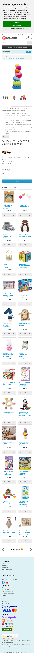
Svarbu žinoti (5, 565)
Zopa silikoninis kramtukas (8, 413)
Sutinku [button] (17, 22)
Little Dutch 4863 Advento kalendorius (8, 295)
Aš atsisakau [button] (17, 25)
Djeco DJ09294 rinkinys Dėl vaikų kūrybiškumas (24, 296)
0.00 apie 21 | (17, 47)
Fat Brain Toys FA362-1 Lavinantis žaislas (24, 503)
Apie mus (4, 563)
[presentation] (3, 549)
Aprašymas (6, 104)
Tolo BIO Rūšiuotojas (7, 502)
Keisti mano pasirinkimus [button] (17, 28)
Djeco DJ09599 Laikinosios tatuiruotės (24, 384)
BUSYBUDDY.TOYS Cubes (9, 442)
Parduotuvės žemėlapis (8, 593)
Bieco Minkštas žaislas (24, 324)
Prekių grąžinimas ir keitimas (9, 579)
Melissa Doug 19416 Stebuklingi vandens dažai (8, 474)
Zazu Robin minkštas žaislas (9, 531)
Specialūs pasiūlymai (7, 591)
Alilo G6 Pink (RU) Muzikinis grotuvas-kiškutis (8, 355)
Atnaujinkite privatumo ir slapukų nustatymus (14, 652)
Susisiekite (4, 577)
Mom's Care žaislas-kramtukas (7, 325)
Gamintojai (5, 587)
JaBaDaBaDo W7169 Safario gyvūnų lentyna (24, 532)
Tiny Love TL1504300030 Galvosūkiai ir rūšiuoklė (24, 266)
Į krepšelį (17, 181)
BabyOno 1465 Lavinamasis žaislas (24, 443)
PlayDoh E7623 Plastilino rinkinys (24, 473)
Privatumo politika (7, 571)
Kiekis (3, 173)
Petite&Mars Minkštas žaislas (25, 235)
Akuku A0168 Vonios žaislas (24, 205)
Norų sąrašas (5, 601)
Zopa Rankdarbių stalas (23, 354)
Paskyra (4, 598)
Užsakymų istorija (6, 600)
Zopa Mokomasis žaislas (7, 265)
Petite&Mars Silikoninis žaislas (7, 206)
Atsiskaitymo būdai (7, 569)
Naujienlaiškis (5, 603)
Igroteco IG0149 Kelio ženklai (9, 383)
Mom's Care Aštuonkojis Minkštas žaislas (25, 414)
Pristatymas (5, 567)
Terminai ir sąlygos (7, 572)
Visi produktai (5, 589)
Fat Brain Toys (12, 147)
